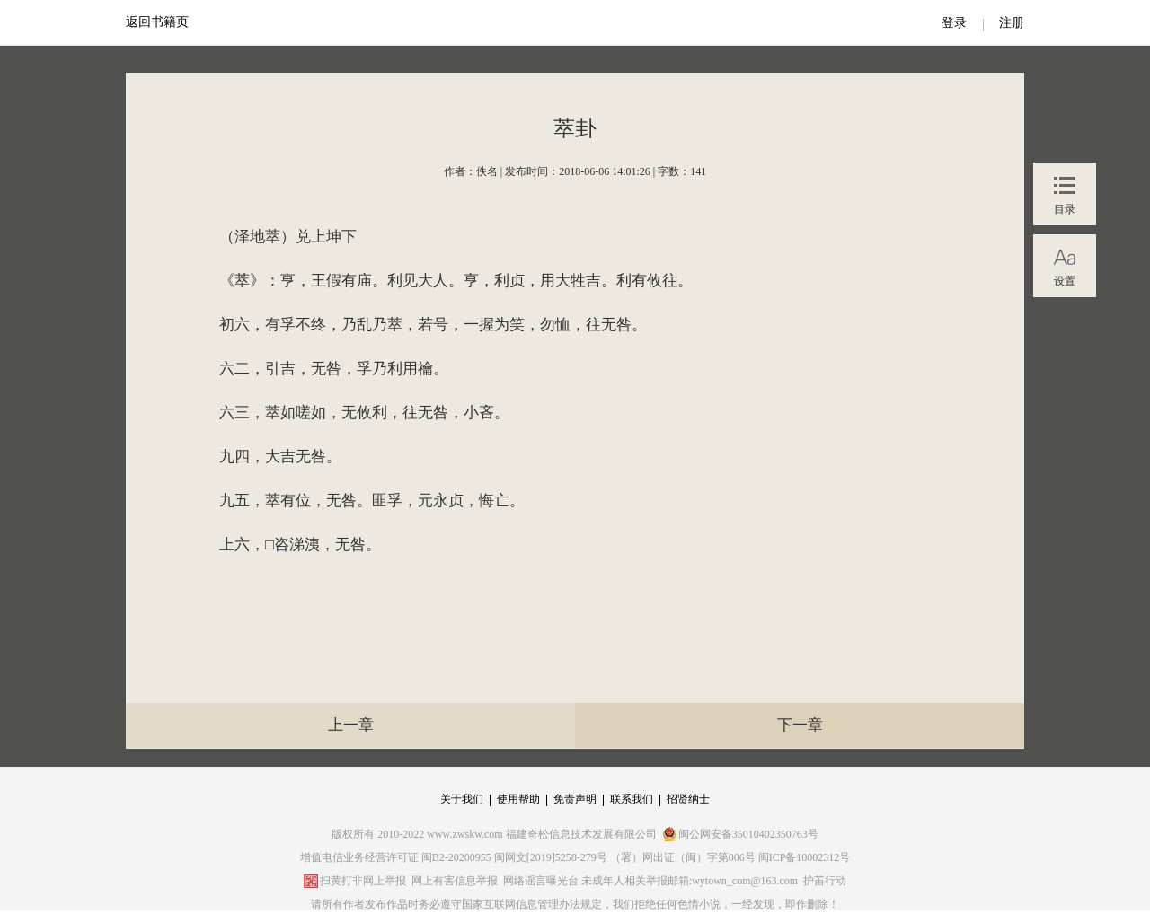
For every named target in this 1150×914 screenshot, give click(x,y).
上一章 (351, 725)
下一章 (800, 725)
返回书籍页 (157, 22)
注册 (1011, 23)
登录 (954, 23)
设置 (1064, 281)
